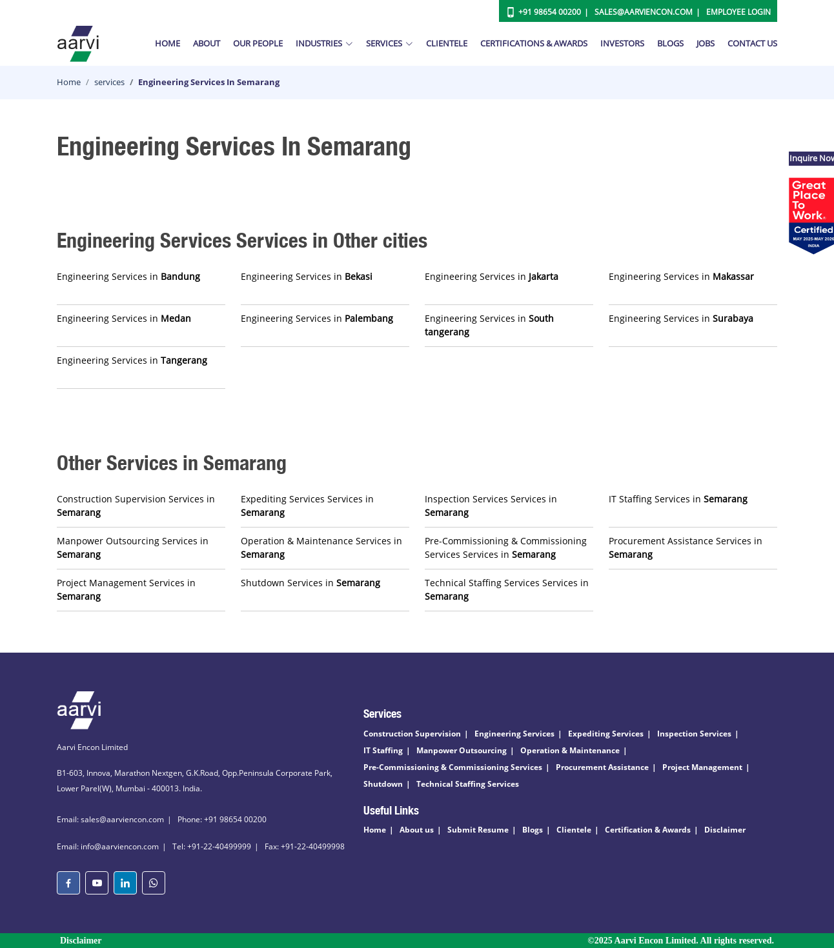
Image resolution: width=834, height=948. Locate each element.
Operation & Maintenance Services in (321, 547)
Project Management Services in (126, 589)
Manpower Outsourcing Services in (132, 547)
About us (417, 829)
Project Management (702, 767)
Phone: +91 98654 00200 (222, 819)
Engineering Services (514, 733)
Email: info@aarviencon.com (108, 846)
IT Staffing (383, 750)
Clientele (446, 43)
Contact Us (752, 43)
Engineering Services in (128, 276)
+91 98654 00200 (549, 11)
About (206, 43)
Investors (622, 43)
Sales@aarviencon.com (644, 11)
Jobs (706, 43)
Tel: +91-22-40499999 (211, 846)
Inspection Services (694, 733)
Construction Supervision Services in (136, 505)
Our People (258, 43)
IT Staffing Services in (678, 499)
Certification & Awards (648, 829)
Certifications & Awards (533, 43)
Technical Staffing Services (467, 783)
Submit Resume (478, 829)
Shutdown (383, 783)
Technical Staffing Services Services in (507, 589)
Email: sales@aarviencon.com (110, 819)
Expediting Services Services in (307, 505)
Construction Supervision (412, 733)
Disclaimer (725, 829)
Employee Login (738, 11)
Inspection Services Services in (491, 505)
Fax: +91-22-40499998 (305, 846)
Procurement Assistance (602, 767)
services (109, 82)
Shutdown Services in (310, 583)
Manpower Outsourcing (461, 750)
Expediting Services (606, 733)
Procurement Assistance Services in (685, 547)
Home (167, 43)
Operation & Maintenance (570, 750)
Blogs (670, 43)
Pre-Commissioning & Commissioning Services (452, 767)
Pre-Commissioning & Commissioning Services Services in (506, 547)
